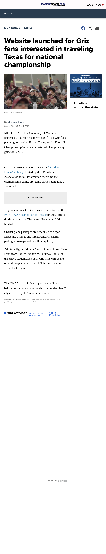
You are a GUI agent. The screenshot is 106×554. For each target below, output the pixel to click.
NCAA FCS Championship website (25, 214)
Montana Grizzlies (18, 28)
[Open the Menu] (5, 4)
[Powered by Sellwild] (62, 481)
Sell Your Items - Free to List (37, 314)
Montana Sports (16, 122)
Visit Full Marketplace (55, 314)
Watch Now (95, 5)
